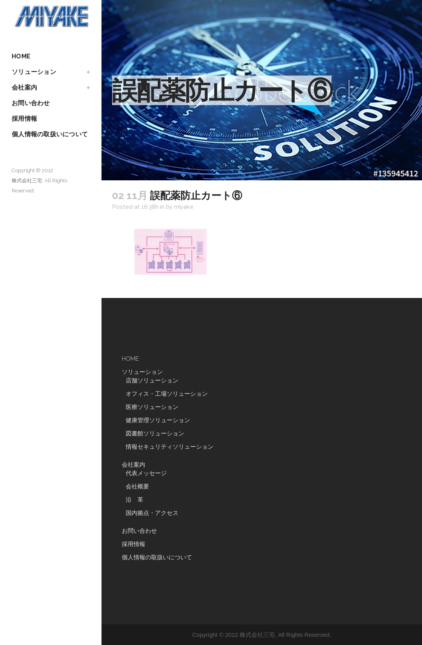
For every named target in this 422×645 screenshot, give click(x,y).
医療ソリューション (152, 407)
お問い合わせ (139, 530)
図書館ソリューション (155, 433)
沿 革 (137, 499)
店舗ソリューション (152, 380)
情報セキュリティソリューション (170, 446)
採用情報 (133, 544)
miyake (184, 206)
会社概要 (137, 486)
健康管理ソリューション (158, 420)
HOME (130, 358)
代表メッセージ (146, 473)
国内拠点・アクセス (152, 512)
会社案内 (133, 464)
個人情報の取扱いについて (157, 557)
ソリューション (142, 371)
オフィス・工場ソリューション (167, 393)
